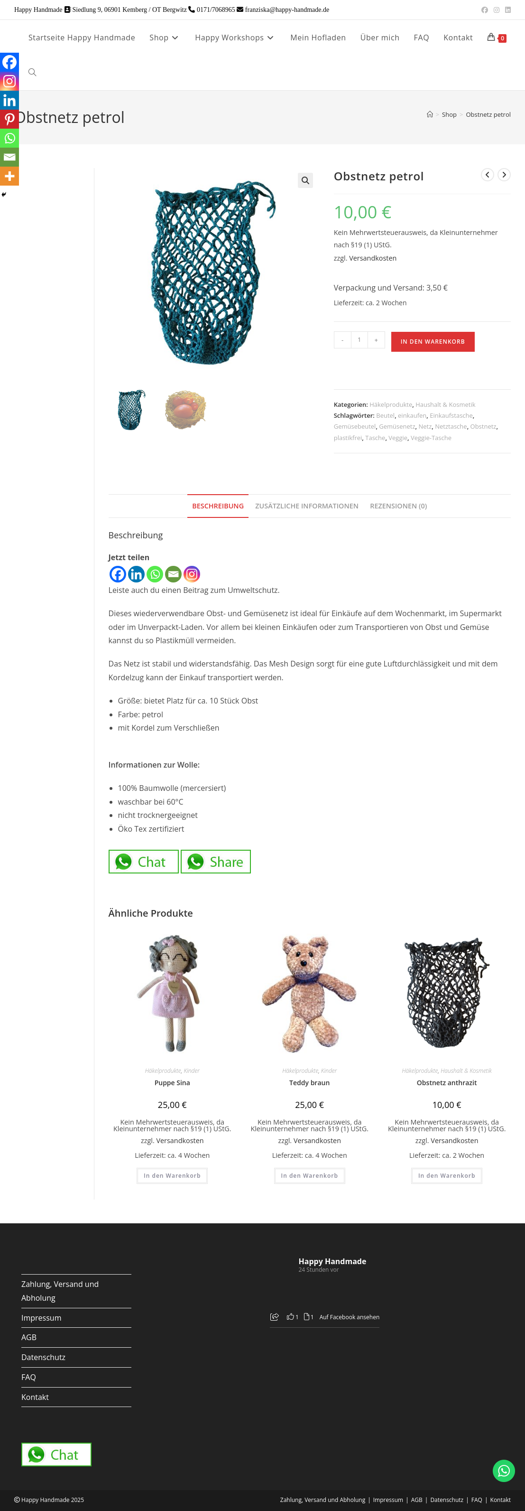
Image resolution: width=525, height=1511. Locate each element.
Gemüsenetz (397, 426)
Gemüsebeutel (355, 426)
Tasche (375, 437)
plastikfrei (348, 437)
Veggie (397, 437)
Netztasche (451, 426)
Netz (425, 426)
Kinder (191, 1071)
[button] (305, 180)
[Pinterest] (9, 119)
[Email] (173, 574)
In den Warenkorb (433, 342)
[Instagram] (192, 574)
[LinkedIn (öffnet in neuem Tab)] (506, 10)
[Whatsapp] (155, 574)
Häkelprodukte (390, 404)
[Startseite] (430, 114)
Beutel (385, 415)
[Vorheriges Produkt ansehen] (487, 174)
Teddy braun (309, 1082)
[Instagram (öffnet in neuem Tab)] (496, 10)
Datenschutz (43, 1357)
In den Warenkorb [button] (172, 1176)
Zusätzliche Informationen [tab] (307, 505)
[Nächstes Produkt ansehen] (504, 174)
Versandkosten (372, 258)
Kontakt (35, 1397)
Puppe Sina (172, 1082)
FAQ (28, 1377)
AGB (29, 1337)
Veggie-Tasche (431, 437)
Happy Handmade (333, 1261)
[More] (9, 176)
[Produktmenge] (359, 339)
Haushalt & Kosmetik (445, 404)
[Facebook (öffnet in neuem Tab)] (485, 10)
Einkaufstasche (451, 415)
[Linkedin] (136, 574)
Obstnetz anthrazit (447, 1082)
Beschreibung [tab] (218, 505)
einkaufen (412, 415)
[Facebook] (118, 574)
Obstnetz (483, 426)
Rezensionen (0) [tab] (398, 505)
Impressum (41, 1318)
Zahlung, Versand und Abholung (322, 1500)
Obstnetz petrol (488, 114)
